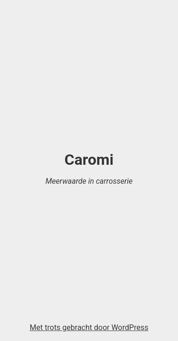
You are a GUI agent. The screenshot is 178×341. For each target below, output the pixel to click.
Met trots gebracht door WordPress (89, 327)
